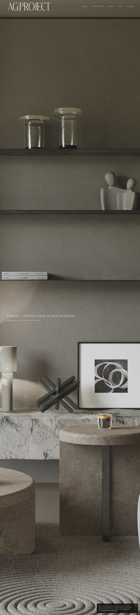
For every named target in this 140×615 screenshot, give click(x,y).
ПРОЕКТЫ (111, 6)
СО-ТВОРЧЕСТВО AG (97, 6)
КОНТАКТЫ (130, 6)
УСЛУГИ (120, 6)
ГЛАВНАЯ (85, 6)
